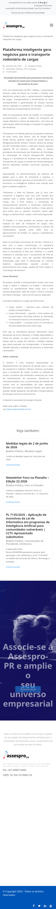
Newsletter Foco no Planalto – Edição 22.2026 (27, 479)
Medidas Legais (33, 451)
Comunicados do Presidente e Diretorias (25, 542)
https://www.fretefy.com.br (18, 409)
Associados (10, 69)
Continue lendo (13, 464)
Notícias (19, 69)
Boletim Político (14, 451)
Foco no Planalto (34, 485)
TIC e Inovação (30, 69)
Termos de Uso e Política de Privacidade (28, 13)
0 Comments (11, 72)
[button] (51, 25)
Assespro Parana (35, 66)
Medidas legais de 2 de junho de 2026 (27, 445)
